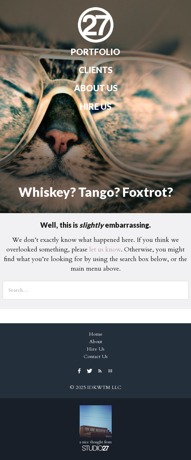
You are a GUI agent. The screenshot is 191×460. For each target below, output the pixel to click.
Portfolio (95, 52)
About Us (95, 88)
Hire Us (95, 106)
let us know (105, 249)
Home (95, 25)
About (95, 341)
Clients (95, 70)
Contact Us (96, 356)
